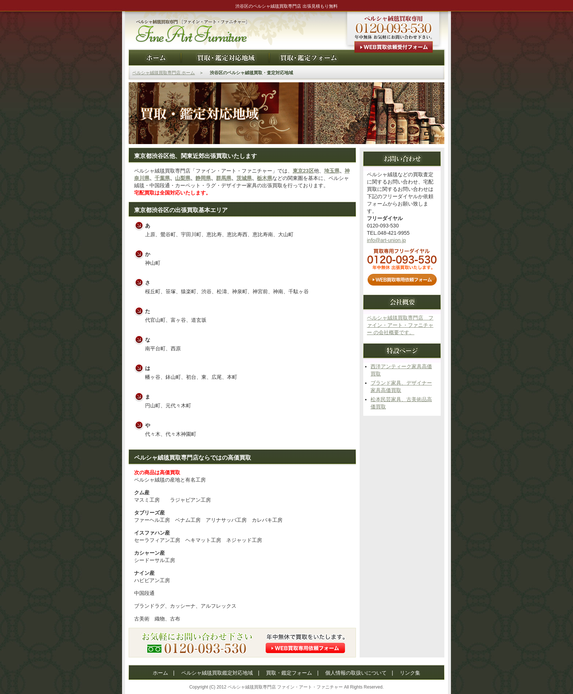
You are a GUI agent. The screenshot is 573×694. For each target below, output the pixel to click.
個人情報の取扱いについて (356, 673)
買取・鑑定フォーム (289, 673)
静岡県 (203, 178)
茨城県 (244, 178)
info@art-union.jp (386, 240)
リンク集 (410, 673)
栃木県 (264, 178)
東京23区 (303, 171)
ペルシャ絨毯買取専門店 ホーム (163, 72)
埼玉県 (331, 171)
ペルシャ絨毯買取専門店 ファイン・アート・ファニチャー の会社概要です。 (400, 325)
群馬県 (223, 178)
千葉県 (162, 178)
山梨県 (182, 178)
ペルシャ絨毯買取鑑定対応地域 (217, 673)
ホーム (160, 673)
